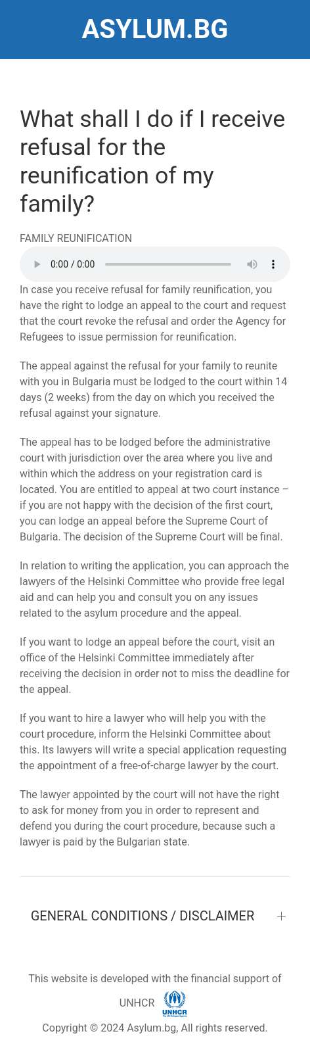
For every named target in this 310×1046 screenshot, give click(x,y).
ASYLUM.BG (154, 29)
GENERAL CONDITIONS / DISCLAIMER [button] (143, 916)
